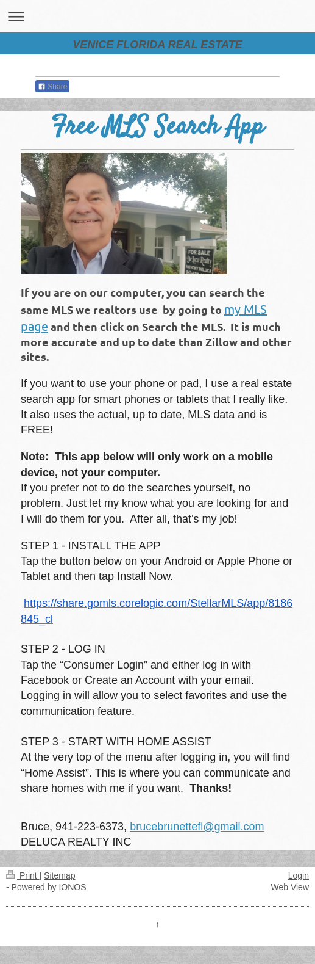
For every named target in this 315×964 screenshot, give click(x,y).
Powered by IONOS (49, 887)
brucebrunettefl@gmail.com (197, 827)
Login (298, 875)
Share (52, 86)
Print (23, 875)
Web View (290, 887)
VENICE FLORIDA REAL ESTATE (157, 44)
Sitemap (59, 875)
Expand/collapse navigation (157, 16)
